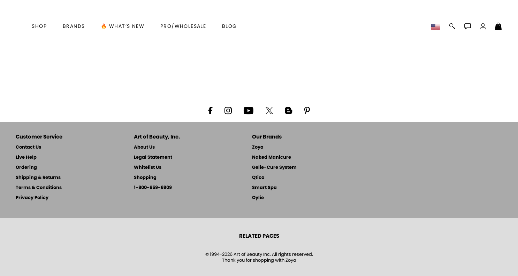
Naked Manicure (271, 157)
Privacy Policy (32, 198)
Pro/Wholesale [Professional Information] (183, 26)
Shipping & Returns (38, 177)
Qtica (258, 177)
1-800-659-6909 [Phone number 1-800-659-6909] (153, 188)
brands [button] (74, 26)
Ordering (26, 167)
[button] (436, 27)
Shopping (145, 177)
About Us (144, 147)
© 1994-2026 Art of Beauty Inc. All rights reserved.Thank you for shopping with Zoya (259, 257)
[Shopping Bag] (498, 27)
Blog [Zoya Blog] (229, 26)
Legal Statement (153, 157)
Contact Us (28, 147)
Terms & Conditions (39, 188)
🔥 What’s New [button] (122, 26)
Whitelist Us (147, 167)
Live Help (26, 157)
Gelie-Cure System (274, 167)
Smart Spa (264, 188)
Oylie (258, 198)
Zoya (258, 147)
